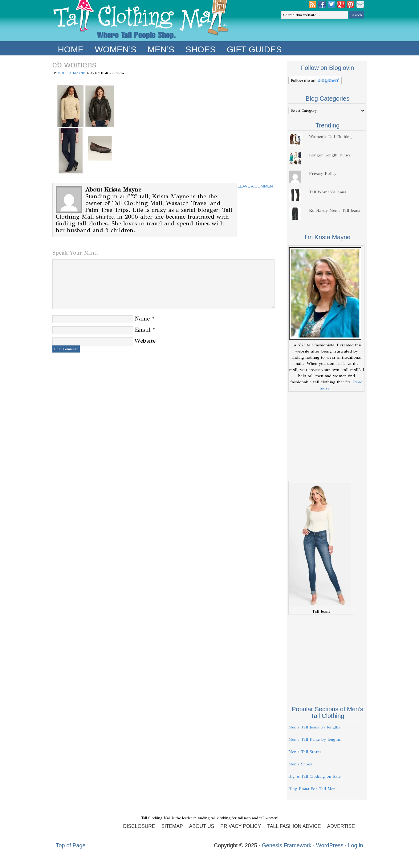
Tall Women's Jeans (327, 192)
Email (143, 329)
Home (71, 49)
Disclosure (139, 826)
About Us (201, 826)
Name (142, 318)
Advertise (341, 826)
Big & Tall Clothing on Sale (314, 776)
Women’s (115, 49)
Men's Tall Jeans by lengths (314, 727)
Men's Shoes (300, 764)
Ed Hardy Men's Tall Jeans (334, 210)
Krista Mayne (72, 73)
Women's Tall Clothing (330, 136)
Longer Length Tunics (330, 155)
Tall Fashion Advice (294, 826)
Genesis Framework (286, 845)
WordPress (330, 845)
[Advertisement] (326, 436)
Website (145, 340)
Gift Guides (254, 49)
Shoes (200, 49)
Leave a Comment (256, 186)
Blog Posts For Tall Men (312, 788)
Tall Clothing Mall (141, 20)
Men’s (161, 49)
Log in (355, 845)
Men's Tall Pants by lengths (314, 739)
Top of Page (71, 845)
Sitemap (172, 826)
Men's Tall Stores (305, 751)
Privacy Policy (322, 173)
